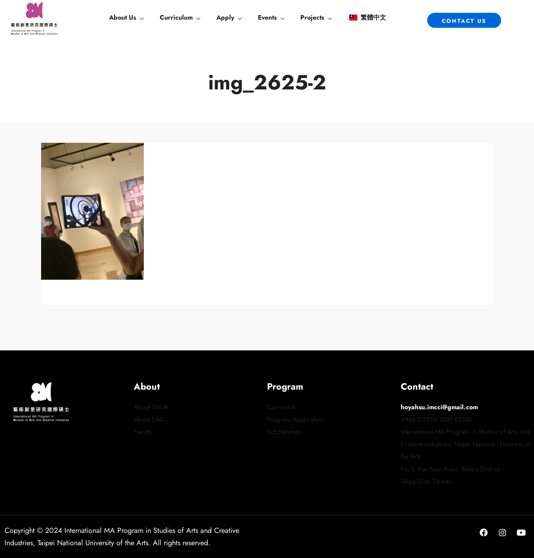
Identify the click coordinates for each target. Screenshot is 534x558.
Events (267, 17)
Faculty (143, 431)
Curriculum (176, 17)
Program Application (295, 419)
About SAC (149, 419)
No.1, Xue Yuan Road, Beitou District (450, 469)
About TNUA (151, 407)
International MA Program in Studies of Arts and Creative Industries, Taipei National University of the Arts (465, 444)
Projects (312, 17)
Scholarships (284, 431)
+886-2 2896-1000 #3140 (436, 419)
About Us (122, 17)
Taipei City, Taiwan (426, 481)
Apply (225, 17)
